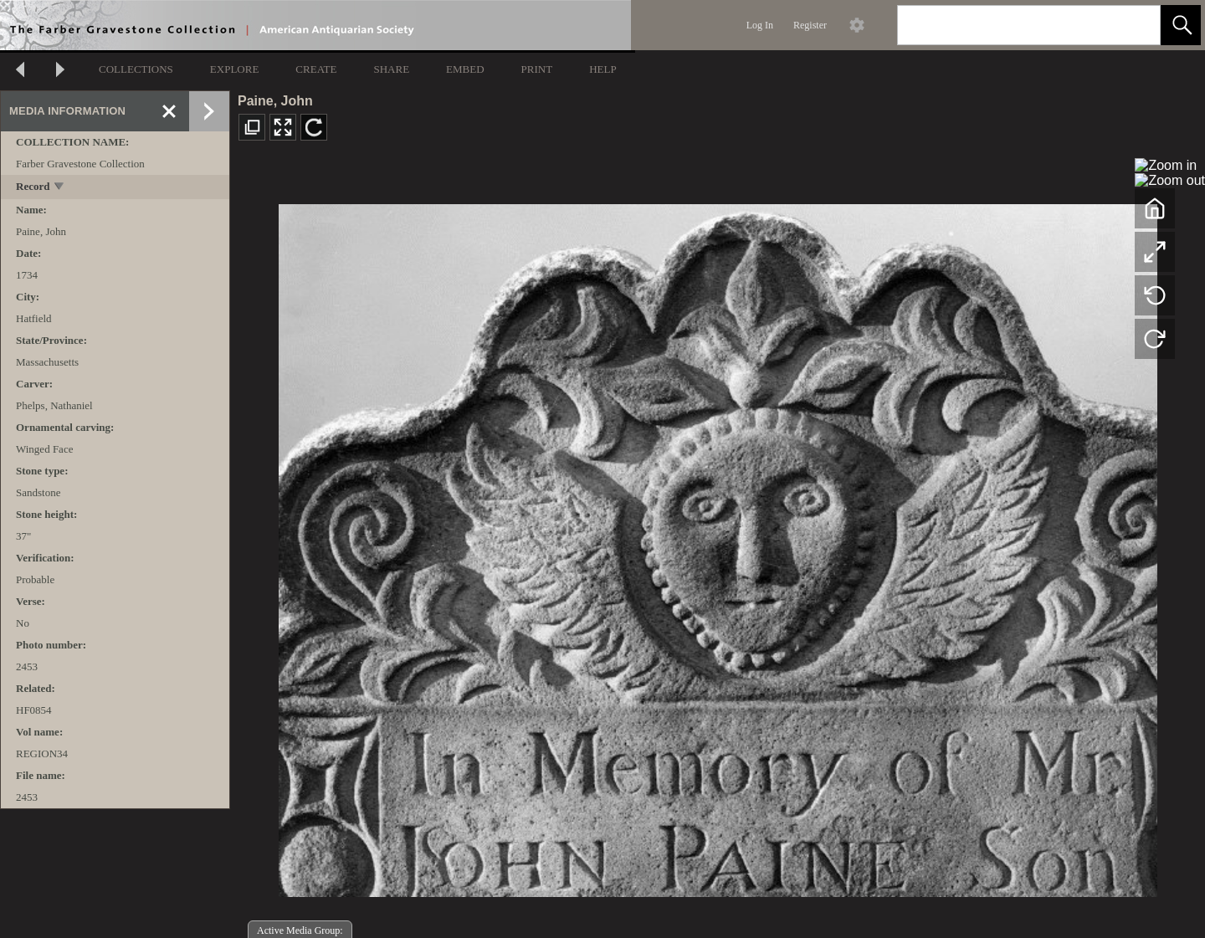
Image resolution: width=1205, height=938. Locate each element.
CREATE (315, 69)
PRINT (537, 69)
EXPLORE (234, 69)
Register (810, 25)
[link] (1134, 24)
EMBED (465, 69)
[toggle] (60, 188)
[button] (1181, 25)
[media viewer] (717, 546)
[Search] (1009, 25)
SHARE (391, 69)
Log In (759, 25)
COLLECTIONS (136, 69)
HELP (603, 69)
